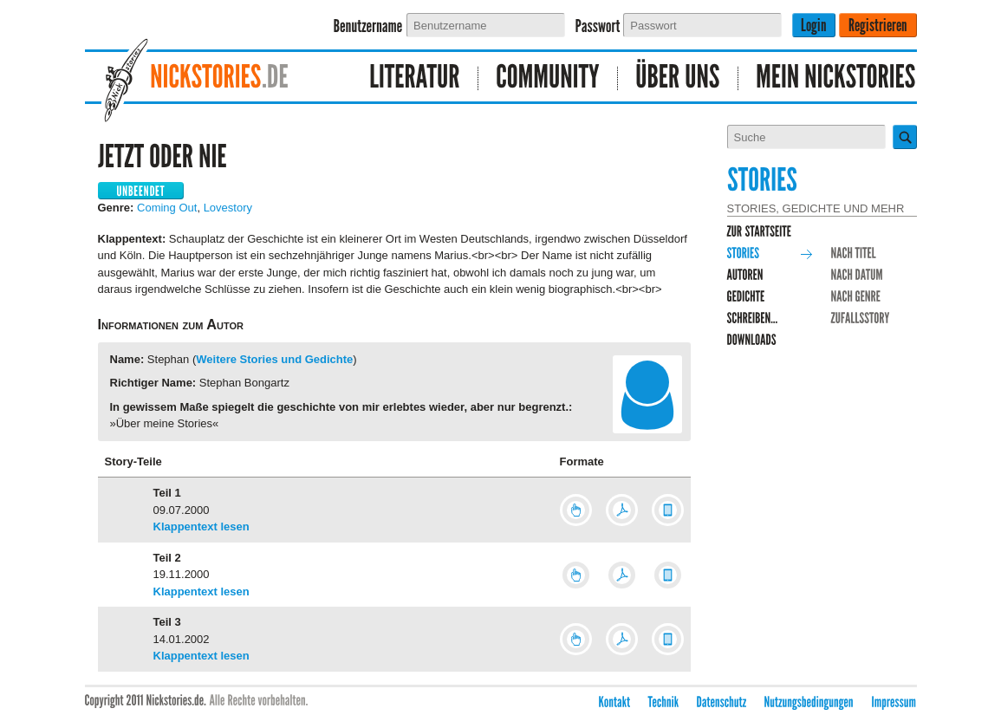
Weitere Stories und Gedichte (274, 359)
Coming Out (167, 207)
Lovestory (228, 207)
